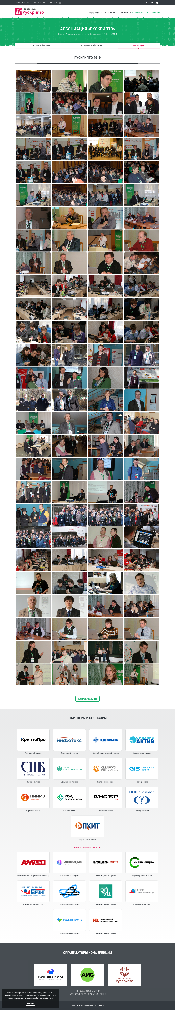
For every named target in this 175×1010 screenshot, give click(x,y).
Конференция (94, 12)
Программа (109, 12)
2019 (50, 3)
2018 (55, 3)
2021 (39, 3)
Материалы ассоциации (146, 12)
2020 (44, 3)
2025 (18, 3)
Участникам (125, 12)
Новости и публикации (40, 45)
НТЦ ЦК (102, 994)
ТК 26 (83, 994)
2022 (34, 3)
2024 (23, 3)
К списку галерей (87, 698)
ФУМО (95, 994)
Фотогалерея (138, 45)
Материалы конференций (91, 45)
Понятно (30, 1003)
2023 (28, 3)
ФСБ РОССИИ (74, 994)
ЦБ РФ (89, 994)
